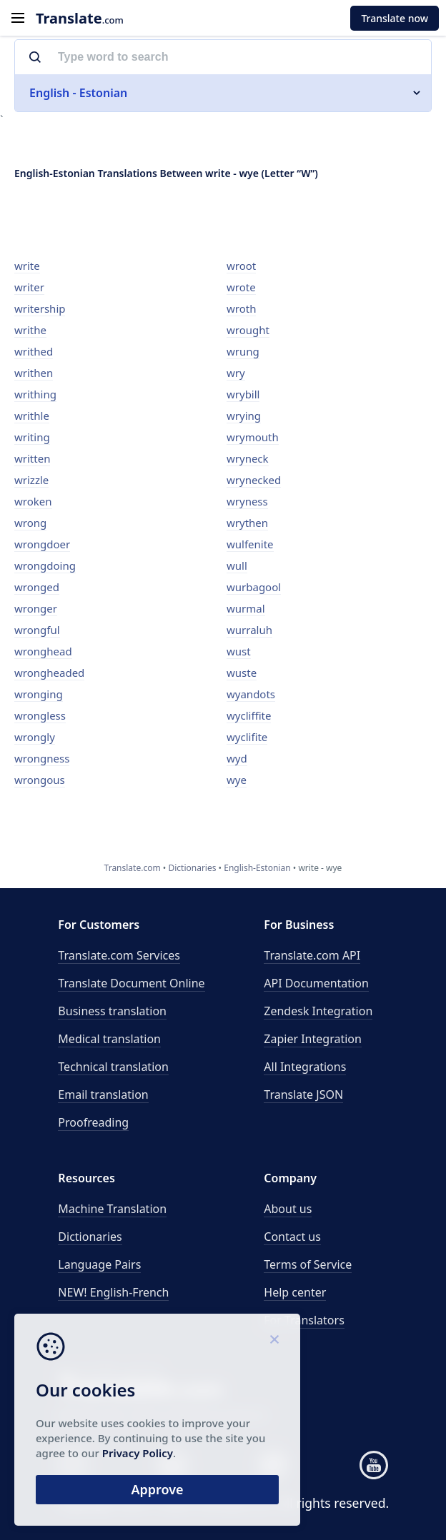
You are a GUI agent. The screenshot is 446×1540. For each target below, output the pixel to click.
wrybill (243, 394)
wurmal (246, 608)
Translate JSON (303, 1094)
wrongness (41, 758)
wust (239, 651)
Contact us (292, 1236)
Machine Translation (112, 1209)
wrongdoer (42, 544)
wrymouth (253, 437)
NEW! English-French (113, 1292)
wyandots (251, 694)
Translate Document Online (131, 983)
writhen (33, 373)
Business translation (112, 1011)
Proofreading (93, 1122)
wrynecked (254, 480)
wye (237, 779)
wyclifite (247, 737)
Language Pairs (99, 1264)
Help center (295, 1292)
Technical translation (113, 1067)
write (27, 265)
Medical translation (109, 1039)
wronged (36, 587)
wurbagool (254, 587)
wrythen (247, 522)
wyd (237, 758)
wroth (241, 308)
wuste (242, 672)
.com (80, 18)
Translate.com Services (119, 955)
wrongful (37, 630)
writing (32, 437)
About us (288, 1209)
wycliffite (249, 715)
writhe (30, 330)
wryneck (248, 458)
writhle (31, 415)
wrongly (34, 737)
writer (29, 287)
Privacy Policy (137, 1453)
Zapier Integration (313, 1039)
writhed (33, 351)
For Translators (304, 1320)
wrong (30, 522)
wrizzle (31, 480)
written (32, 458)
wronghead (43, 651)
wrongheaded (49, 672)
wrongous (39, 779)
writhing (35, 394)
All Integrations (305, 1067)
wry (236, 373)
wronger (35, 608)
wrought (248, 330)
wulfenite (250, 544)
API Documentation (316, 983)
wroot (241, 265)
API (312, 955)
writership (39, 308)
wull (237, 565)
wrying (244, 415)
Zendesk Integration (318, 1011)
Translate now (394, 18)
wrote (241, 287)
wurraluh (249, 630)
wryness (247, 501)
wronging (38, 694)
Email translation (103, 1094)
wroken (33, 501)
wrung (243, 351)
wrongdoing (45, 565)
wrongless (40, 715)
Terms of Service (308, 1264)
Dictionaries (90, 1236)
